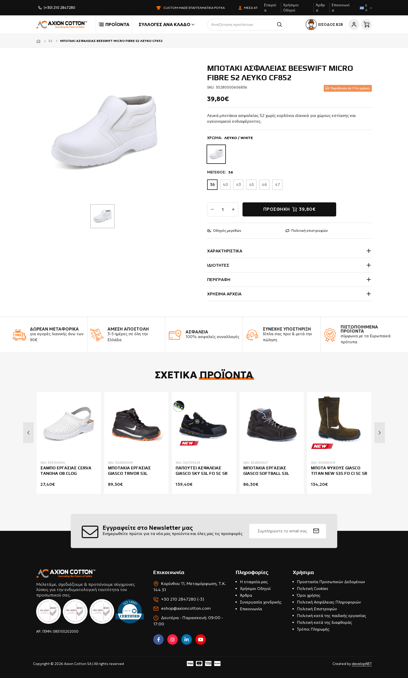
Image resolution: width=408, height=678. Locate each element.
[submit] (316, 531)
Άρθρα (246, 595)
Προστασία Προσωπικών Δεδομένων (331, 581)
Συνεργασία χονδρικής (261, 602)
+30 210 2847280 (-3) (182, 599)
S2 (50, 41)
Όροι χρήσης (308, 595)
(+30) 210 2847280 (59, 7)
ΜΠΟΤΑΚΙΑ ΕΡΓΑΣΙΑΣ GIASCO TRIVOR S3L (129, 470)
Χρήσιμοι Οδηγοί (255, 588)
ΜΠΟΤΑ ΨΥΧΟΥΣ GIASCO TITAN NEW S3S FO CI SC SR (339, 470)
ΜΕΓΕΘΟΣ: (220, 172)
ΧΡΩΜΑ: (230, 138)
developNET (362, 664)
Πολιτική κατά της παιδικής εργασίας (331, 615)
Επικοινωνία (251, 608)
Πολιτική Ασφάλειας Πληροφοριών (329, 602)
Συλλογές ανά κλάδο (166, 24)
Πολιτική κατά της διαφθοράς (324, 622)
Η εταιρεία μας (254, 581)
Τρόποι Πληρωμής (313, 629)
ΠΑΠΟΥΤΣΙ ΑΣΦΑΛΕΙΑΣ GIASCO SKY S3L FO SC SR (201, 470)
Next (379, 432)
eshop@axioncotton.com (186, 608)
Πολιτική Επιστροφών (317, 608)
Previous (28, 432)
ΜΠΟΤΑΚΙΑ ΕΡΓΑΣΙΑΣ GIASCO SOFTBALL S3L (266, 470)
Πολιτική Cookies (312, 588)
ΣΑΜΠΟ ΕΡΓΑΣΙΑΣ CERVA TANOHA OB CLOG (65, 470)
